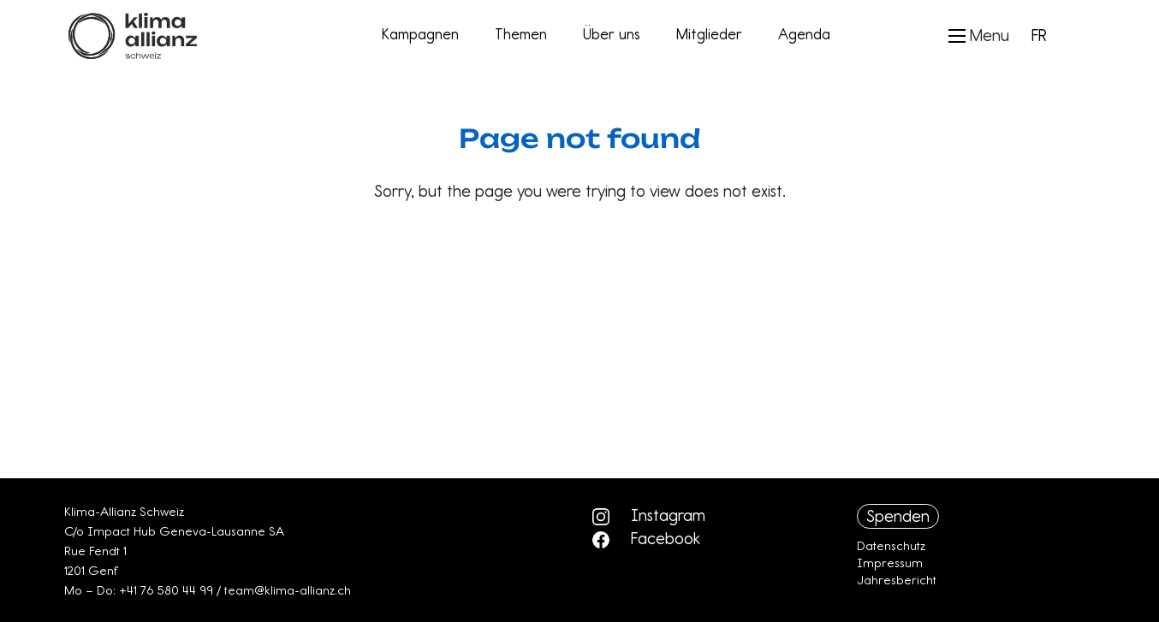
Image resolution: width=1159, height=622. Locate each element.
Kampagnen (420, 34)
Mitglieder (709, 34)
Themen (521, 34)
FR (1039, 35)
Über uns (611, 34)
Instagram (648, 515)
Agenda (804, 34)
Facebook (646, 538)
